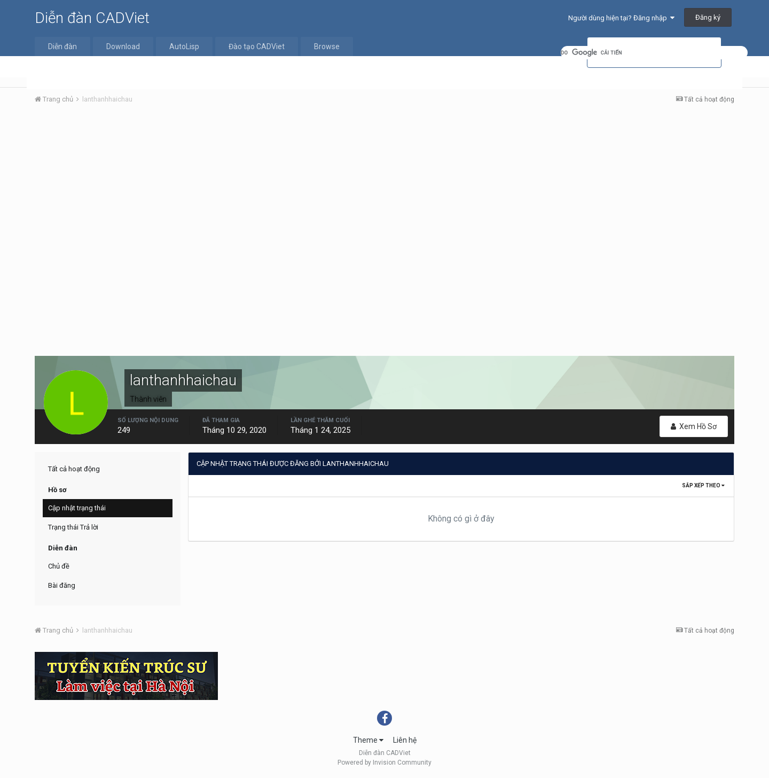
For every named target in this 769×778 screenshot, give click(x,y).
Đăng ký (707, 17)
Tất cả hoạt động (74, 469)
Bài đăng (61, 585)
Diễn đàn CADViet (92, 18)
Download (123, 46)
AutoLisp (184, 46)
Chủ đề (58, 566)
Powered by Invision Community (384, 762)
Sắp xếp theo (703, 485)
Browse (327, 46)
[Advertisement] (384, 193)
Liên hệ (405, 740)
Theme (368, 740)
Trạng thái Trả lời (73, 527)
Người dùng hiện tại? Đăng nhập (621, 18)
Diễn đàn (62, 46)
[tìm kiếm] (654, 52)
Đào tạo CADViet (257, 46)
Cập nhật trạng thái (77, 508)
